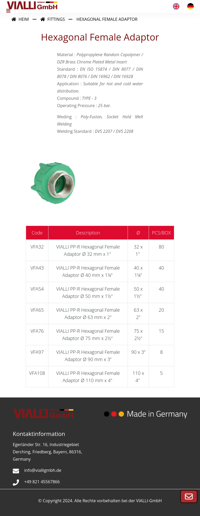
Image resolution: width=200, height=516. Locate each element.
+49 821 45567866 (42, 482)
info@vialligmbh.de (42, 470)
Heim (20, 19)
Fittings (52, 19)
